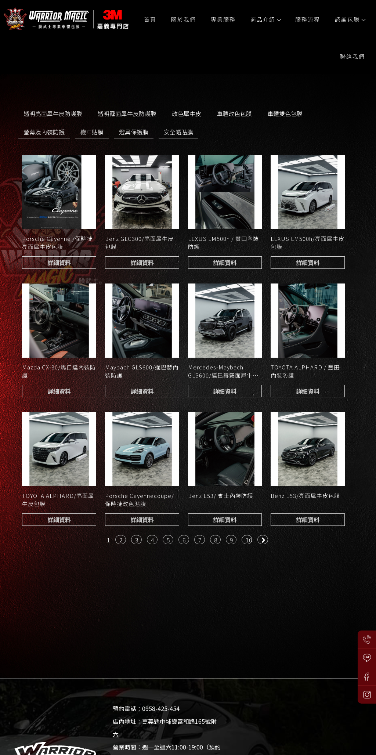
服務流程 (307, 19)
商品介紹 (265, 19)
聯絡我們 (352, 56)
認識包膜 (350, 19)
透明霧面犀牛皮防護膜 (127, 113)
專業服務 (223, 19)
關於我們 (183, 19)
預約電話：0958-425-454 (146, 708)
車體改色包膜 (234, 113)
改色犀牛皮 (186, 113)
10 (249, 539)
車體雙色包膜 (285, 113)
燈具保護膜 (133, 131)
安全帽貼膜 (178, 131)
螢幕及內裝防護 (44, 131)
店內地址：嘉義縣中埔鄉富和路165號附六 (165, 727)
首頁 (150, 19)
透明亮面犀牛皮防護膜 (53, 113)
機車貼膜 (92, 131)
